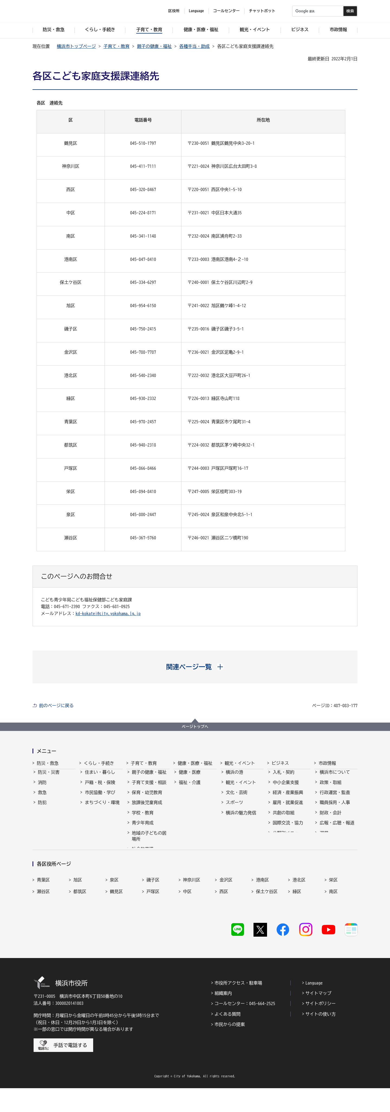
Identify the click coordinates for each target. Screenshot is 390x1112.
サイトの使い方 (321, 1038)
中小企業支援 (286, 787)
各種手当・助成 (194, 46)
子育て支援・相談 (149, 787)
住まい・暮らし (100, 777)
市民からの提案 (229, 1048)
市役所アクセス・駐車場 (238, 1007)
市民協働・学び (100, 797)
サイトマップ (319, 1017)
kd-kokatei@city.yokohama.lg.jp (108, 613)
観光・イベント (240, 763)
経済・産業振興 (288, 797)
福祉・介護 (189, 787)
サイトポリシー (321, 1027)
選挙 (324, 838)
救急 (42, 797)
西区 (223, 923)
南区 (333, 923)
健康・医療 (189, 777)
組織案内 (223, 1017)
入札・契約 (283, 777)
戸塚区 (153, 923)
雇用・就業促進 (288, 807)
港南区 (262, 911)
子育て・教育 (116, 46)
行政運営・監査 (335, 797)
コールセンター (226, 11)
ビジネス (280, 763)
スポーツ (234, 807)
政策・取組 (330, 787)
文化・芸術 (237, 797)
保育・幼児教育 (147, 797)
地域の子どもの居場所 (149, 841)
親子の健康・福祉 (154, 46)
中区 (187, 923)
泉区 (114, 911)
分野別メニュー (288, 838)
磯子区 (153, 911)
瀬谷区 (43, 923)
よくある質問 (227, 1038)
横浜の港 (234, 777)
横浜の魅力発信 (241, 817)
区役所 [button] (174, 11)
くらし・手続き (99, 763)
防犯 (42, 807)
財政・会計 (330, 817)
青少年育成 (143, 827)
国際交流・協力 (288, 827)
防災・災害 (49, 777)
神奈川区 (191, 911)
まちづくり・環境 (102, 807)
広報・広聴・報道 (337, 827)
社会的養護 (143, 854)
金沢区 (225, 911)
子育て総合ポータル (149, 867)
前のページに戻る (56, 705)
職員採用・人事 (335, 807)
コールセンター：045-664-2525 (244, 1027)
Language (314, 1007)
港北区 (299, 911)
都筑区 (79, 923)
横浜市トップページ (76, 46)
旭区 (77, 911)
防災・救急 (47, 763)
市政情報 (327, 763)
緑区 (296, 923)
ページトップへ (195, 727)
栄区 (333, 911)
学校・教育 (143, 817)
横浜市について (335, 777)
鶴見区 (116, 923)
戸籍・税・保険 (100, 787)
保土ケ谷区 (267, 923)
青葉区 (43, 911)
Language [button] (196, 11)
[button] (195, 666)
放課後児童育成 (147, 807)
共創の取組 (283, 817)
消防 (42, 787)
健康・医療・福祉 (195, 763)
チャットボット (262, 11)
